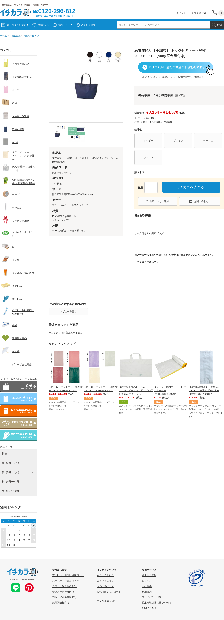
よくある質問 (88, 25)
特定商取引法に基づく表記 (156, 602)
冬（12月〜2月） (12, 490)
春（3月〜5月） (11, 462)
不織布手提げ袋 (31, 36)
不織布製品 (15, 36)
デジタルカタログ (106, 600)
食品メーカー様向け (63, 591)
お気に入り (43, 25)
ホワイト (148, 157)
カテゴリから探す (18, 25)
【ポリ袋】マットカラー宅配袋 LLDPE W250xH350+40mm (101, 388)
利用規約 (147, 591)
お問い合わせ (201, 201)
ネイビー (148, 140)
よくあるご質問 (105, 580)
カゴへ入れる (193, 187)
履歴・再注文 (65, 25)
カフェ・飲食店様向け (64, 586)
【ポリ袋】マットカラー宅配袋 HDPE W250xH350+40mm (66, 388)
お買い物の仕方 (105, 586)
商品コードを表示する (61, 173)
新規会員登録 (199, 13)
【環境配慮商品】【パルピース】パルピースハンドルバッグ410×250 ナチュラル (136, 390)
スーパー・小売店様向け (65, 580)
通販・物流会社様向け (64, 597)
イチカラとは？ (105, 575)
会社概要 (147, 586)
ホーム (3, 36)
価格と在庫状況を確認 (160, 122)
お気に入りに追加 (159, 201)
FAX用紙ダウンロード (109, 591)
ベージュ (208, 140)
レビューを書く (68, 311)
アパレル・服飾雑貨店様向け (68, 575)
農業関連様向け (60, 602)
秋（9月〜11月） (12, 481)
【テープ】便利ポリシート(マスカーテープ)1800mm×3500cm (170, 390)
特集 (4, 453)
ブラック (178, 140)
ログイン (181, 13)
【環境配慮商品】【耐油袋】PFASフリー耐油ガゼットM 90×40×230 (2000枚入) (204, 390)
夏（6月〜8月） (11, 472)
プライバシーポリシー (154, 597)
